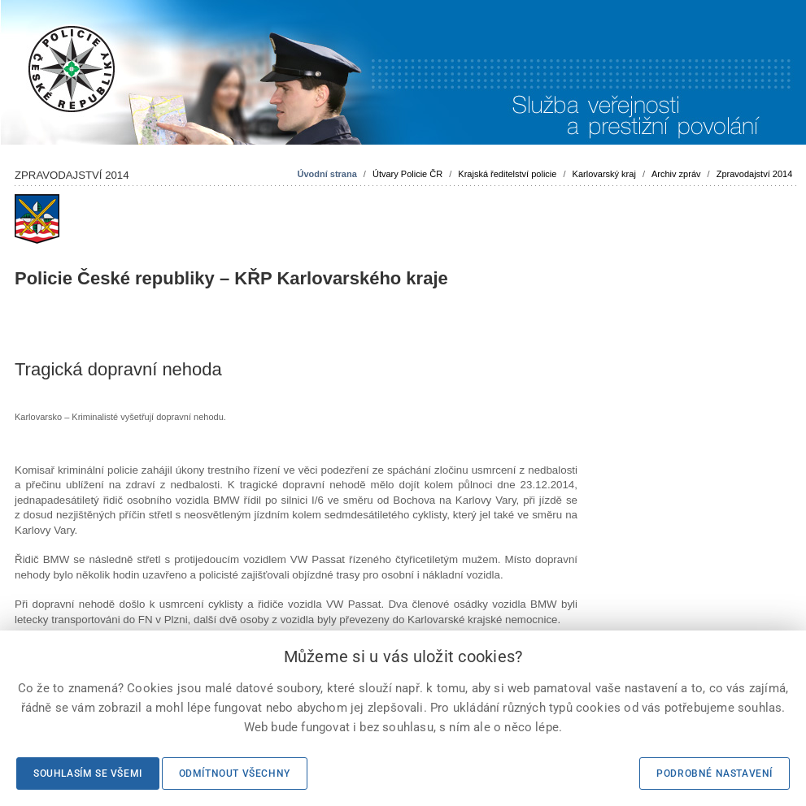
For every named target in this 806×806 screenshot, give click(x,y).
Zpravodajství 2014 (755, 174)
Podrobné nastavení (714, 773)
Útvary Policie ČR (407, 174)
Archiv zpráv (676, 174)
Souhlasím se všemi (87, 773)
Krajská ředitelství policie (507, 174)
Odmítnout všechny (234, 773)
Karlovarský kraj (604, 174)
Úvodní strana (326, 174)
